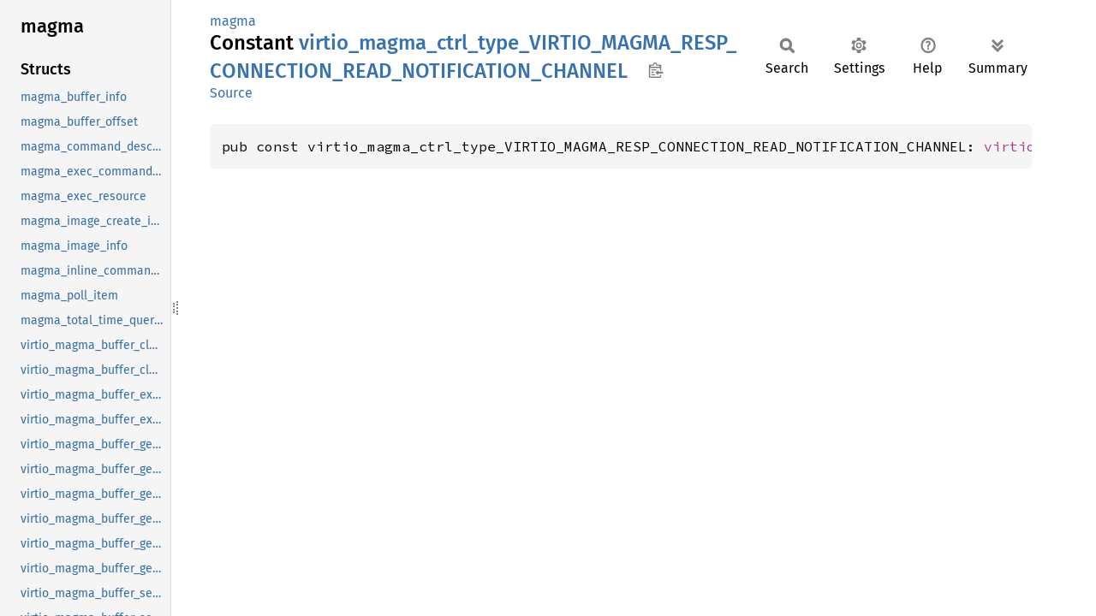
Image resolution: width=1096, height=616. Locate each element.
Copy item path (655, 70)
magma (233, 21)
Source (231, 93)
